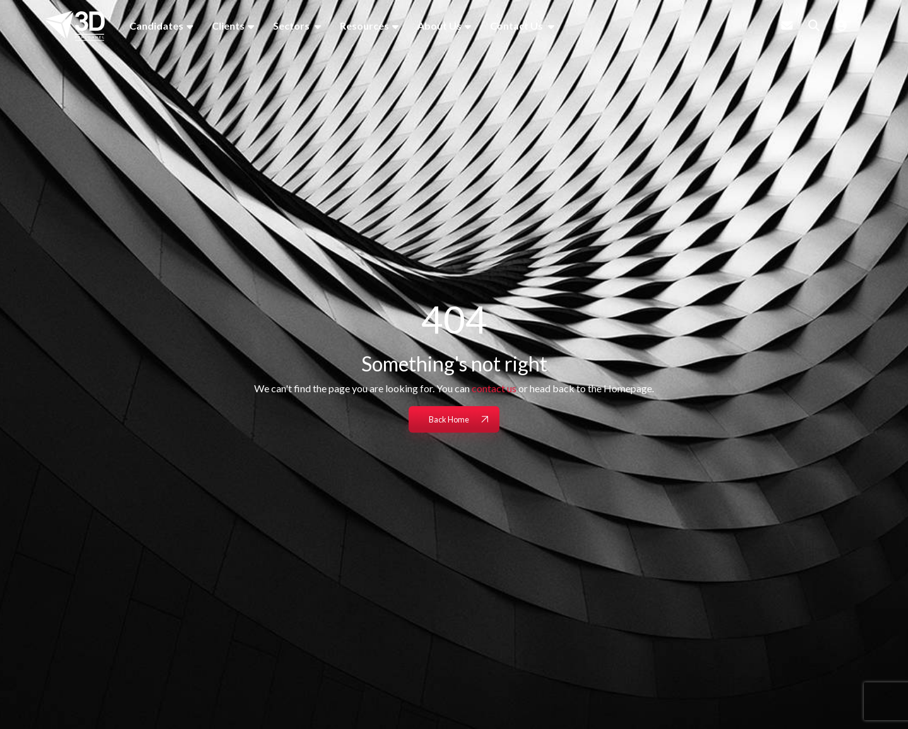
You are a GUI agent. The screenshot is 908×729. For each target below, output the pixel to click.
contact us (494, 388)
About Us (439, 26)
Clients (228, 26)
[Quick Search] (814, 25)
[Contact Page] (787, 25)
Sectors (292, 26)
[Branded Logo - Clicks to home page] (75, 26)
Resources (364, 26)
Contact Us (517, 26)
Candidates (156, 26)
